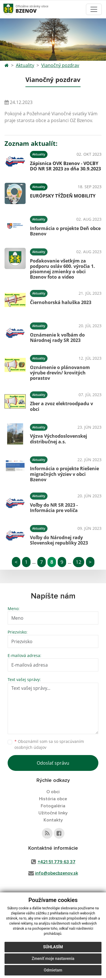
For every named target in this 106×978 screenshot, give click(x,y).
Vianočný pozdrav (60, 65)
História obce (53, 799)
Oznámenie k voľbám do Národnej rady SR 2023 (57, 337)
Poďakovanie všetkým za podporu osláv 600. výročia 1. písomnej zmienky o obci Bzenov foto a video (62, 269)
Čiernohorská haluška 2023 (60, 302)
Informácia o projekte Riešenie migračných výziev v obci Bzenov (64, 473)
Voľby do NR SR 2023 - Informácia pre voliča (54, 507)
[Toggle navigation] (94, 9)
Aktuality (25, 65)
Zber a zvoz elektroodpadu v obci (61, 406)
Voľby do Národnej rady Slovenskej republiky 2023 (59, 540)
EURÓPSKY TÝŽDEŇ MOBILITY (63, 196)
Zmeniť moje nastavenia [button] (53, 958)
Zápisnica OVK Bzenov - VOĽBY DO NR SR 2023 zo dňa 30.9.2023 (65, 166)
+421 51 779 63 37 (56, 862)
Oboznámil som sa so (49, 744)
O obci (53, 792)
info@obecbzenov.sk (56, 873)
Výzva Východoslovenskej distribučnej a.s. (58, 438)
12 (78, 562)
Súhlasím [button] (53, 947)
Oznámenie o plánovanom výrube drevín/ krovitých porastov (60, 372)
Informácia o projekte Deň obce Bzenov (65, 231)
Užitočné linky (53, 813)
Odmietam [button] (53, 970)
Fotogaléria (53, 806)
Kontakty (53, 820)
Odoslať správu (53, 763)
